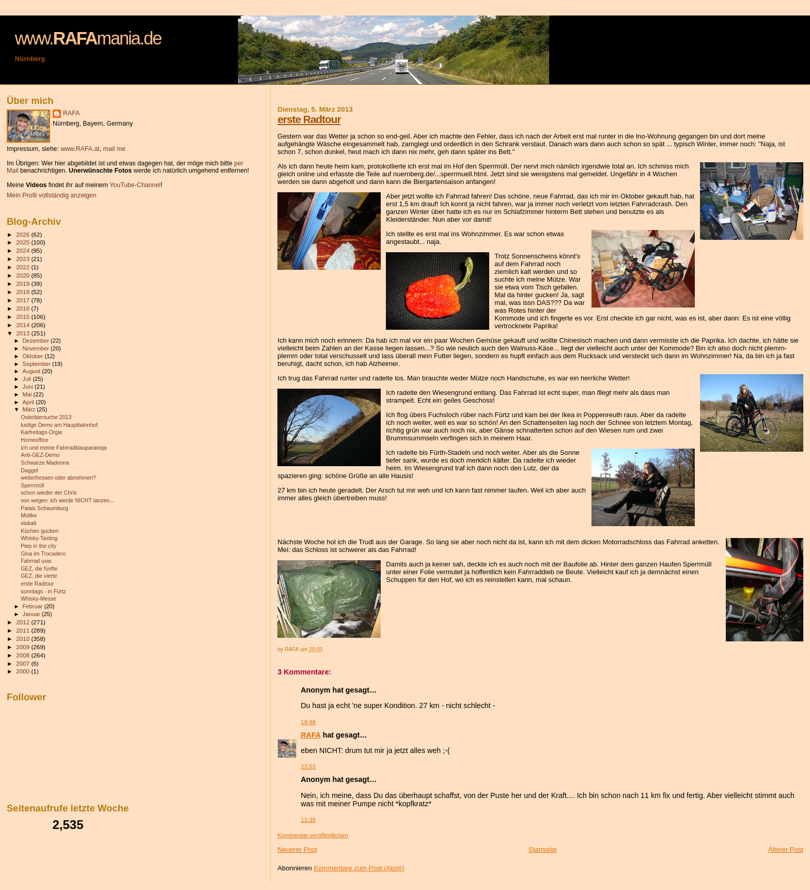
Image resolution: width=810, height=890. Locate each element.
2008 (23, 655)
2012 (23, 622)
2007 (23, 663)
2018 (23, 291)
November (37, 348)
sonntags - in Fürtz (43, 591)
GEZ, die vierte (39, 576)
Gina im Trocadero (43, 553)
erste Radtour (308, 119)
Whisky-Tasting (39, 538)
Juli (28, 379)
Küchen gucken (39, 531)
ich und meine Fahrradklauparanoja (63, 447)
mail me (114, 148)
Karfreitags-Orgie (42, 432)
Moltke (29, 515)
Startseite (542, 849)
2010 (23, 638)
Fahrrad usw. (36, 561)
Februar (33, 606)
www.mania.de (88, 38)
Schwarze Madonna (45, 462)
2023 (23, 258)
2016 (23, 308)
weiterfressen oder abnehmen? (58, 477)
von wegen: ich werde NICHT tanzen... (67, 500)
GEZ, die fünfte (39, 568)
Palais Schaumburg (44, 508)
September (38, 364)
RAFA (310, 735)
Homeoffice (34, 440)
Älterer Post (785, 849)
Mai (28, 394)
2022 (23, 267)
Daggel (29, 470)
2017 (23, 300)
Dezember (37, 340)
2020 (23, 275)
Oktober (34, 356)
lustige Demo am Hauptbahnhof (59, 425)
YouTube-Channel (135, 185)
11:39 (308, 820)
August (32, 371)
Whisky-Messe (38, 598)
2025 (23, 242)
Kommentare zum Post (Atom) (359, 868)
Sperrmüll (32, 485)
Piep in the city (38, 546)
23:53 (308, 766)
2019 (23, 283)
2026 (23, 234)
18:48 (308, 722)
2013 (23, 333)
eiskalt (28, 523)
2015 (23, 316)
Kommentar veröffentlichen (312, 835)
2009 (23, 646)
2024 (23, 250)
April (29, 402)
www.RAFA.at (79, 148)
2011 (23, 630)
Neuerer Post (297, 849)
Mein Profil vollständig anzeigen (52, 195)
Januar (32, 614)
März (30, 409)
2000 (23, 671)
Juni (29, 386)
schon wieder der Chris (48, 492)
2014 (23, 324)
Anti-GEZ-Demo (40, 455)
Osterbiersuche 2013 (46, 417)
